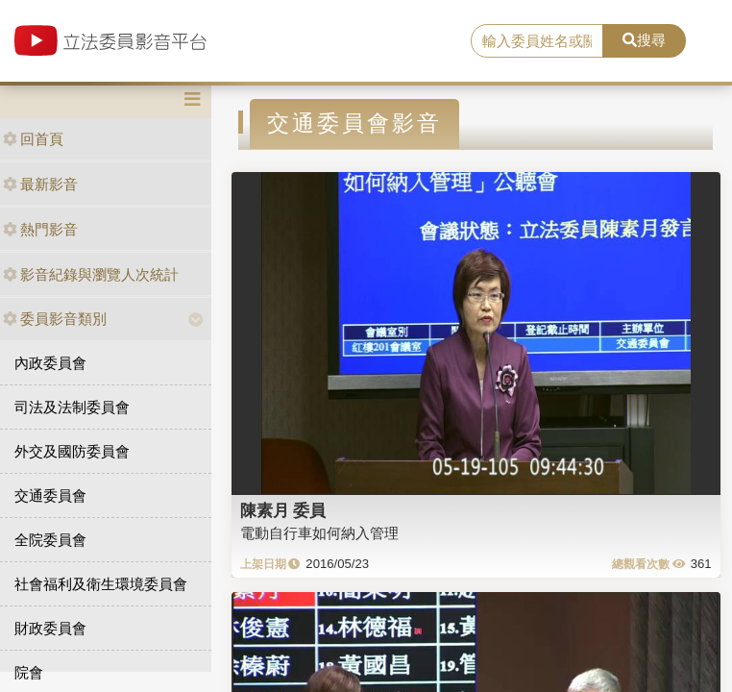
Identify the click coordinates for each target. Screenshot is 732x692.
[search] (537, 41)
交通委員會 (50, 495)
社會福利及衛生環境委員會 (100, 584)
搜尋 (644, 40)
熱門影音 (40, 229)
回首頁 (33, 139)
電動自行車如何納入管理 (319, 533)
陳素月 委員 (283, 510)
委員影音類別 (55, 318)
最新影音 (40, 184)
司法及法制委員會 (72, 407)
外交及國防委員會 (72, 451)
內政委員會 (50, 363)
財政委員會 (50, 628)
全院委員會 (50, 539)
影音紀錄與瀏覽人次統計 (91, 274)
